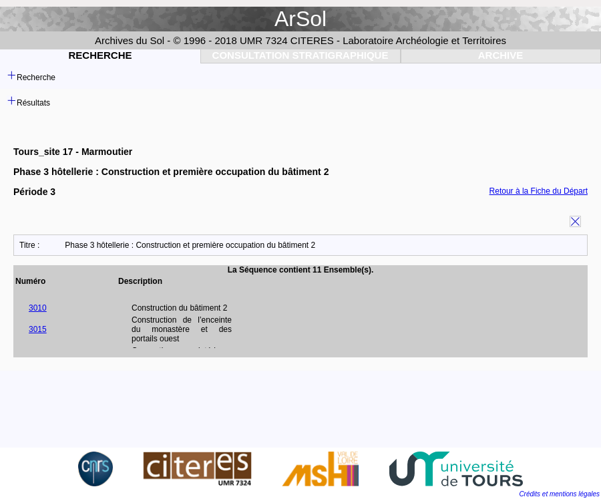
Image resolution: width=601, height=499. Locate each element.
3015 (38, 329)
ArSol (300, 19)
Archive (501, 55)
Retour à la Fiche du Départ (538, 191)
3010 (38, 308)
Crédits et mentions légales (559, 494)
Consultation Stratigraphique (300, 55)
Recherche (100, 55)
